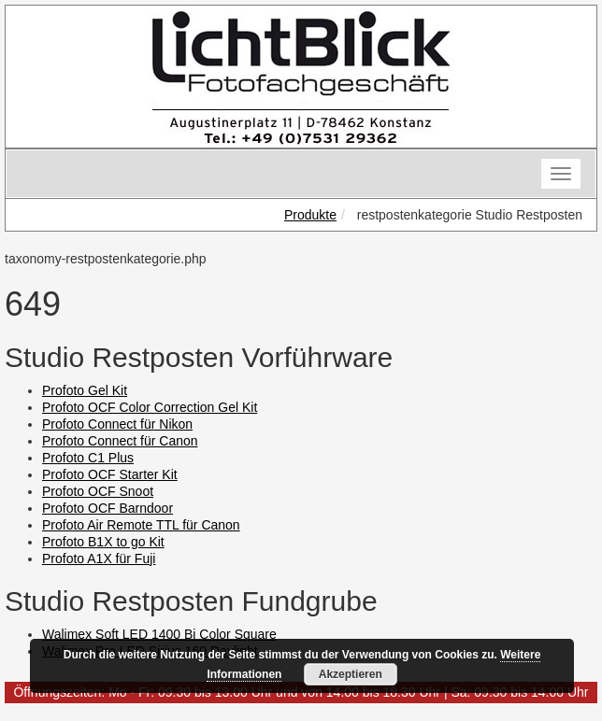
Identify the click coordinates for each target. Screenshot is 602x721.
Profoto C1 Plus (88, 457)
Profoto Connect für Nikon (117, 424)
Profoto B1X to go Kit (103, 541)
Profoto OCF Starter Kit (110, 474)
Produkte (310, 214)
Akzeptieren (350, 674)
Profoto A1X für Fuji (98, 558)
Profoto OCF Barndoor (107, 508)
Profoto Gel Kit (84, 390)
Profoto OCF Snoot (97, 491)
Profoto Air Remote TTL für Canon (141, 524)
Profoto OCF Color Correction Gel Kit (149, 407)
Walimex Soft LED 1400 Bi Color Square (159, 634)
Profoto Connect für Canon (120, 440)
